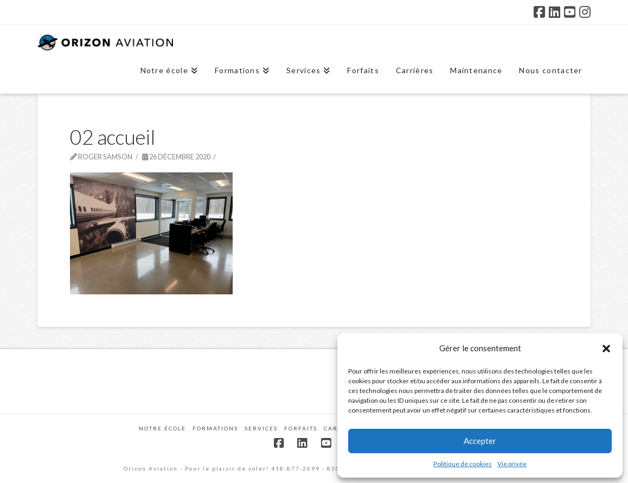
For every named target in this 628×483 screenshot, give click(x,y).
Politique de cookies (462, 464)
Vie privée (512, 464)
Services (261, 428)
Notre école (162, 428)
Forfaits (300, 428)
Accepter (480, 441)
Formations (215, 428)
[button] (606, 348)
